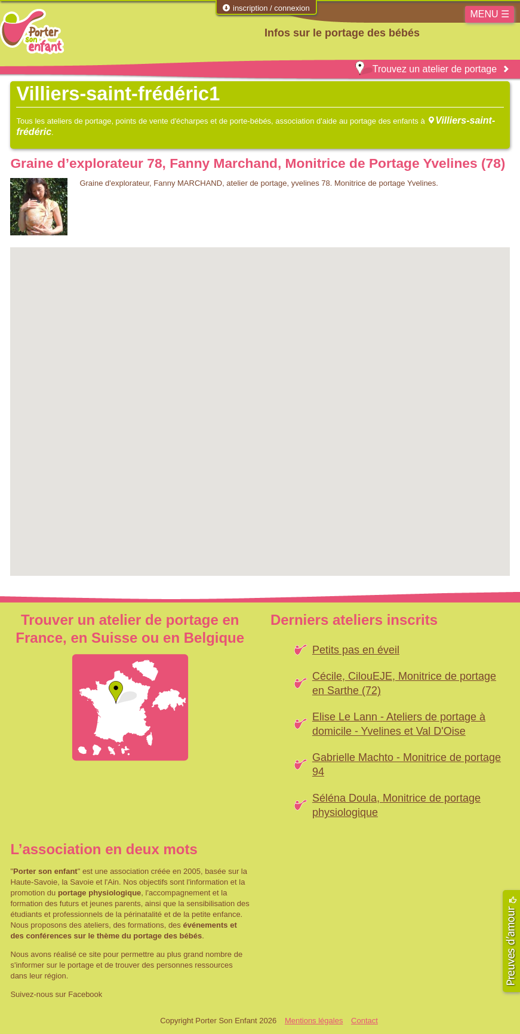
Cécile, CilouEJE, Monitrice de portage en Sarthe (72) (404, 683)
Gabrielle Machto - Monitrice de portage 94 (406, 764)
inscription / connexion (265, 8)
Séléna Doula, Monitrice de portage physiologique (396, 805)
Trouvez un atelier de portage (426, 69)
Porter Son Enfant (32, 31)
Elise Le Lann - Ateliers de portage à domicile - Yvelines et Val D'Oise (398, 724)
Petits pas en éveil (355, 650)
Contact (364, 1020)
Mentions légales (314, 1020)
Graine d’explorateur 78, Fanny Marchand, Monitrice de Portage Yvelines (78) (257, 163)
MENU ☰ (489, 14)
